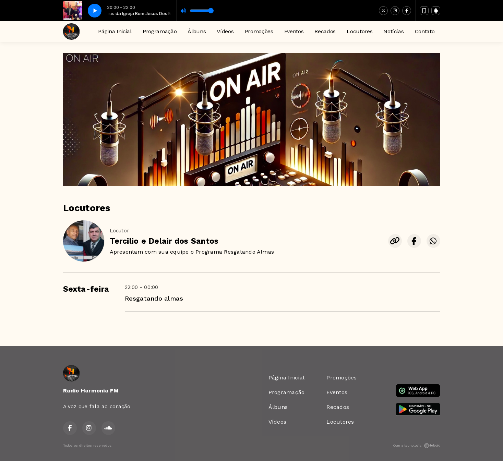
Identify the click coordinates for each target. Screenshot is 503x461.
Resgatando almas (154, 298)
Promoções (259, 31)
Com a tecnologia (416, 445)
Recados (325, 31)
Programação (160, 31)
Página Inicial (115, 31)
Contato (425, 31)
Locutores (359, 31)
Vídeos (225, 31)
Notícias (393, 31)
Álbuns (197, 31)
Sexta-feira (86, 289)
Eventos (294, 31)
